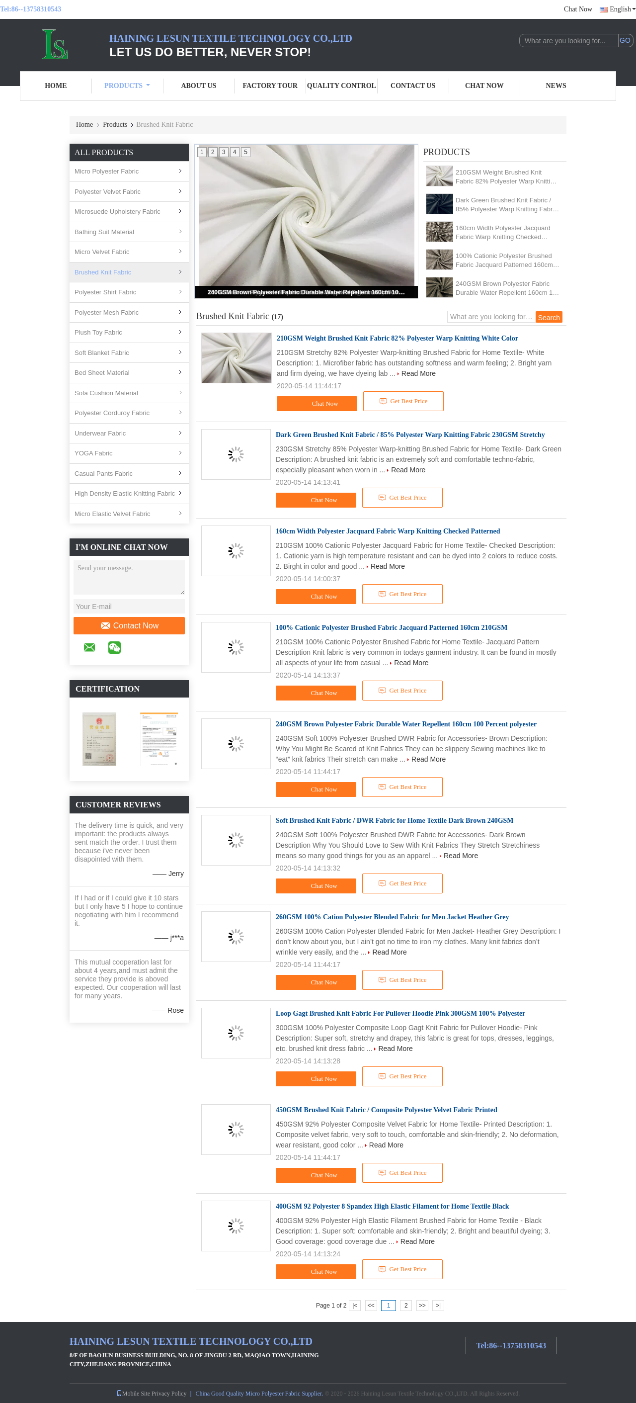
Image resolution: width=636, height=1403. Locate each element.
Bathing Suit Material (104, 232)
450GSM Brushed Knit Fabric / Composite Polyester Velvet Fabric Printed (386, 1110)
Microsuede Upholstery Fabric (117, 211)
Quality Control (341, 85)
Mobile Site (133, 1393)
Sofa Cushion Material (106, 393)
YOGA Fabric (94, 453)
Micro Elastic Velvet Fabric (112, 514)
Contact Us (413, 85)
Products (127, 85)
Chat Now (578, 9)
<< (371, 1305)
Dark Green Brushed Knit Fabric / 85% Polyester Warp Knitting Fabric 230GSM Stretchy (506, 205)
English (623, 9)
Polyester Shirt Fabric (105, 292)
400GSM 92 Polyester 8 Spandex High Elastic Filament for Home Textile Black (392, 1206)
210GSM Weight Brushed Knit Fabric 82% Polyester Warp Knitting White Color (506, 177)
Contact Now (129, 625)
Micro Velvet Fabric (102, 252)
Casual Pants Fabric (104, 473)
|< (354, 1305)
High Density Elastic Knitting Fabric (125, 493)
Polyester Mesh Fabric (107, 312)
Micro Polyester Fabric (107, 171)
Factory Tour (269, 85)
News (556, 85)
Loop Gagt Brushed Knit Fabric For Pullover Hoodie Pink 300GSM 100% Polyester (400, 1013)
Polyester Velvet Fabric (108, 191)
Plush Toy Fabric (98, 332)
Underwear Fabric (100, 433)
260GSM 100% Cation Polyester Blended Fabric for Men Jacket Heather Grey (392, 917)
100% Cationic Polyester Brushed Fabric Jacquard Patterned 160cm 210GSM (504, 260)
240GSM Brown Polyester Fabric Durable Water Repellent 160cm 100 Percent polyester (307, 292)
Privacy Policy (169, 1393)
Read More (418, 373)
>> (422, 1305)
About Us (198, 85)
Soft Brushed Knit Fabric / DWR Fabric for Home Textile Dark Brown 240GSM (395, 820)
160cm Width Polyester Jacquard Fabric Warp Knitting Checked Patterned (503, 233)
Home (56, 85)
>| (438, 1305)
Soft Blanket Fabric (102, 352)
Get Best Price (404, 401)
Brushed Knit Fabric (103, 272)
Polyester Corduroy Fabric (112, 413)
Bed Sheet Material (102, 372)
